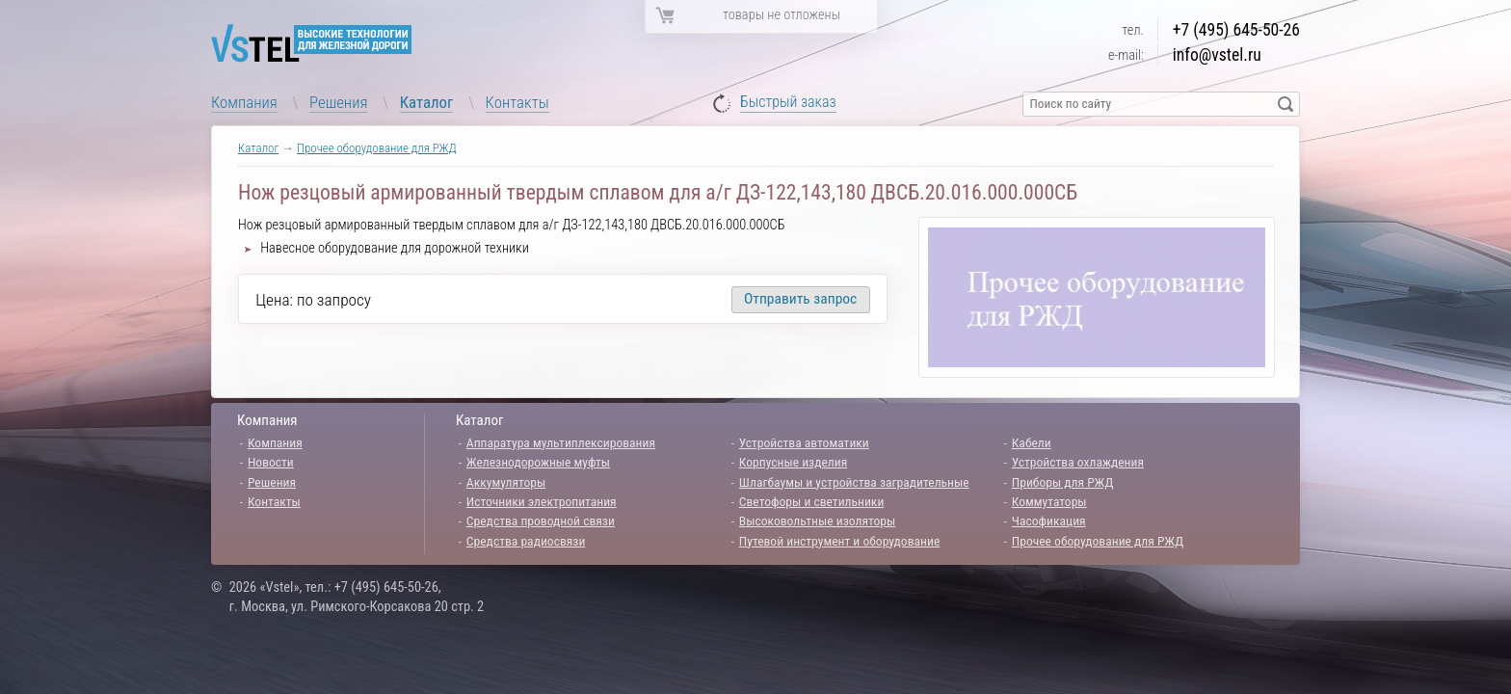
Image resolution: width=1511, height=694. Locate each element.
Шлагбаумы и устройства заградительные (854, 482)
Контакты (517, 102)
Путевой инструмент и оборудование (839, 540)
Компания (244, 102)
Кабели (1031, 442)
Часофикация (1049, 520)
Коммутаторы (1049, 501)
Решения (338, 102)
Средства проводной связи (540, 520)
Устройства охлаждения (1078, 461)
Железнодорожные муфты (538, 461)
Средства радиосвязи (526, 540)
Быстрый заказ (788, 102)
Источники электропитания (541, 501)
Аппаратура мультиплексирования (560, 442)
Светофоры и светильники (812, 501)
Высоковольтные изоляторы (817, 520)
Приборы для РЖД (1063, 482)
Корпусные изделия (793, 461)
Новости (271, 461)
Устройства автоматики (804, 442)
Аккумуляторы (506, 482)
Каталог (427, 102)
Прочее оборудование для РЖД (377, 148)
